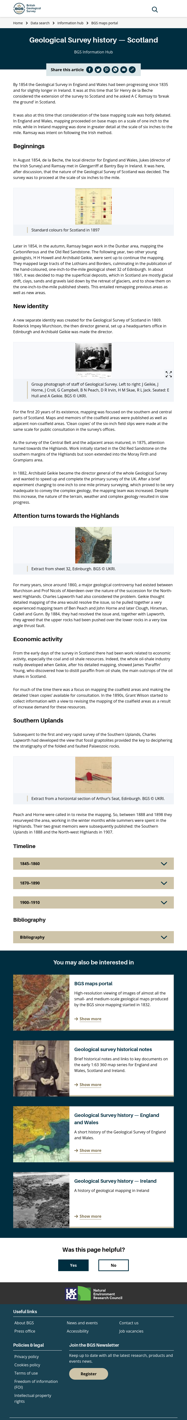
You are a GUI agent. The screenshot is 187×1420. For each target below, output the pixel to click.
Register (89, 1374)
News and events (82, 1323)
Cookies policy (27, 1365)
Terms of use (26, 1373)
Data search (40, 23)
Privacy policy (26, 1356)
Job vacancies (131, 1331)
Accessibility (77, 1331)
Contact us (129, 1323)
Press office (24, 1331)
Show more (90, 1018)
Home (18, 23)
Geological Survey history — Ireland (115, 1181)
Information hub (70, 23)
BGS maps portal (104, 23)
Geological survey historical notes (113, 1049)
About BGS (24, 1323)
